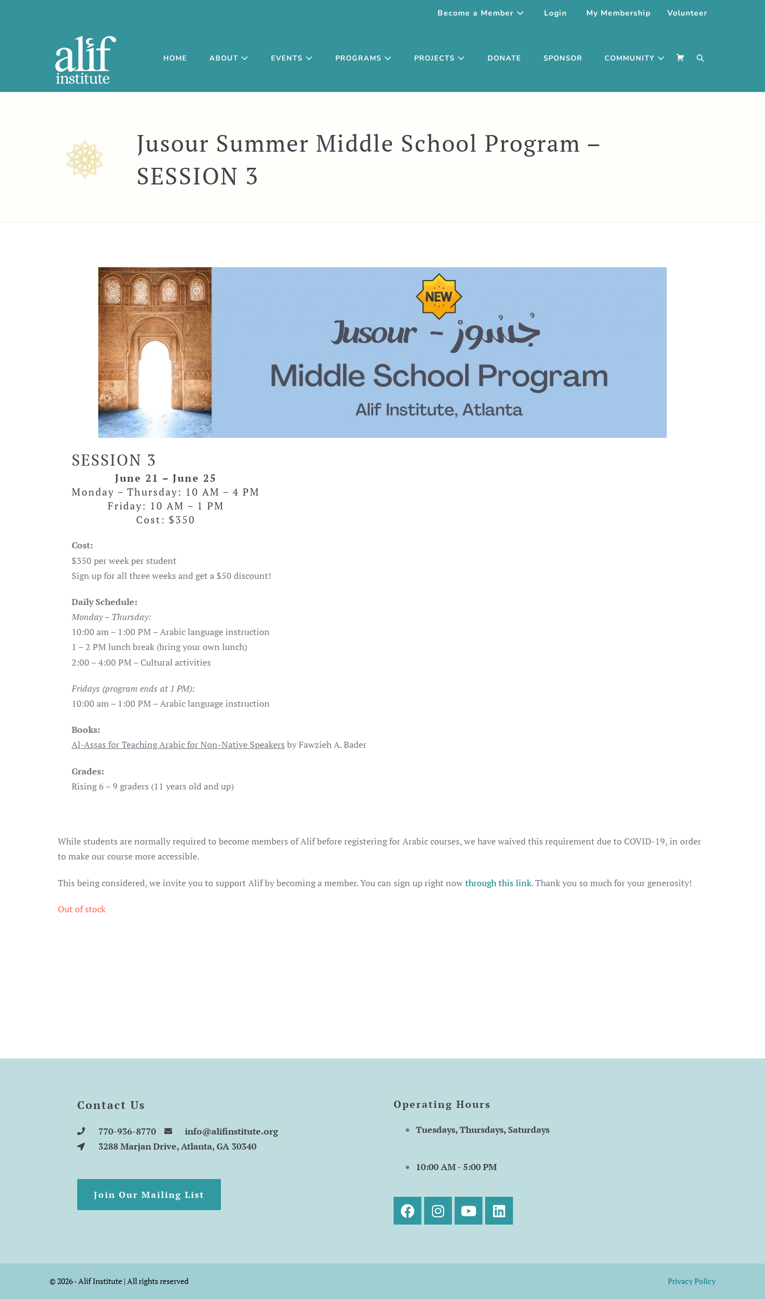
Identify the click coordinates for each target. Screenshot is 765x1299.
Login (555, 13)
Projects (439, 58)
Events (292, 58)
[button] (701, 59)
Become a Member (481, 13)
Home (175, 58)
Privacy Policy (692, 1281)
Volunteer (687, 13)
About (229, 58)
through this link (498, 883)
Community (635, 58)
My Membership (618, 13)
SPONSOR (562, 58)
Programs (363, 58)
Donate (504, 58)
